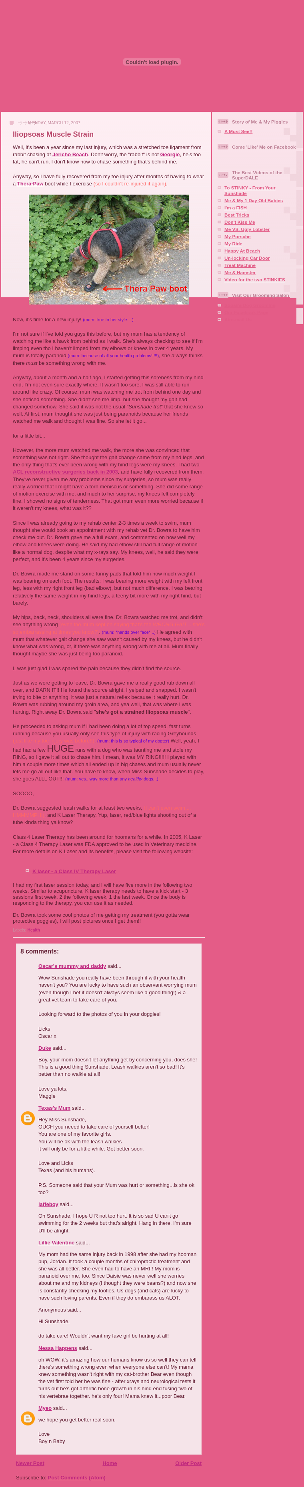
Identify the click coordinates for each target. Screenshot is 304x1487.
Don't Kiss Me (239, 222)
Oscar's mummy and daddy (72, 966)
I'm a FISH (235, 207)
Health (33, 930)
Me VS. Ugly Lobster (247, 229)
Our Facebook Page (246, 312)
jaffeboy (48, 1204)
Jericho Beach (70, 154)
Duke (44, 1048)
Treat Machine (240, 265)
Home (109, 1463)
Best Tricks (236, 214)
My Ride (233, 243)
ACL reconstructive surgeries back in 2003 (65, 472)
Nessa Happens (57, 1348)
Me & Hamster (240, 272)
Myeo (45, 1408)
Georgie (170, 154)
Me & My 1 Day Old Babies (253, 200)
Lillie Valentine (56, 1243)
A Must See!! (238, 131)
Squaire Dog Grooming (250, 305)
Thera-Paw (30, 184)
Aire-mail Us (238, 319)
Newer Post (30, 1463)
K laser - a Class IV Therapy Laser (74, 871)
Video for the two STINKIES (254, 279)
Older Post (188, 1463)
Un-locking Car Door (247, 258)
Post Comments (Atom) (77, 1478)
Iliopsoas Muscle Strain (53, 134)
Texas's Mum (54, 1108)
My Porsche (237, 236)
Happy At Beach (242, 250)
